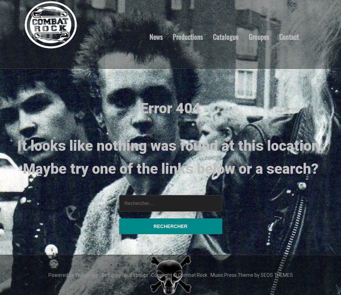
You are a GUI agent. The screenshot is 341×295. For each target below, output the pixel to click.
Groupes (259, 36)
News (155, 36)
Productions (188, 36)
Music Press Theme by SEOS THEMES (252, 275)
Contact (289, 36)
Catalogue (225, 36)
